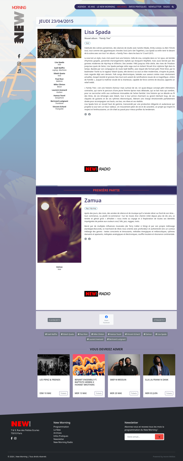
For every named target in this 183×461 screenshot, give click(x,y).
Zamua (148, 334)
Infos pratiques (137, 6)
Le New (57, 429)
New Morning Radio (63, 442)
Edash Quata (67, 334)
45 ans (91, 6)
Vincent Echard (132, 334)
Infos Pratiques (61, 436)
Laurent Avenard (95, 339)
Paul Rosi (82, 334)
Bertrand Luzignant (116, 339)
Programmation (61, 426)
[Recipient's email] (140, 436)
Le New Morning (106, 6)
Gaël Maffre (51, 334)
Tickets (63, 393)
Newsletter (154, 6)
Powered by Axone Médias (164, 456)
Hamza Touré (114, 334)
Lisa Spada (160, 334)
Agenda (82, 6)
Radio (166, 6)
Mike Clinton (97, 334)
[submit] (159, 436)
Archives (122, 6)
